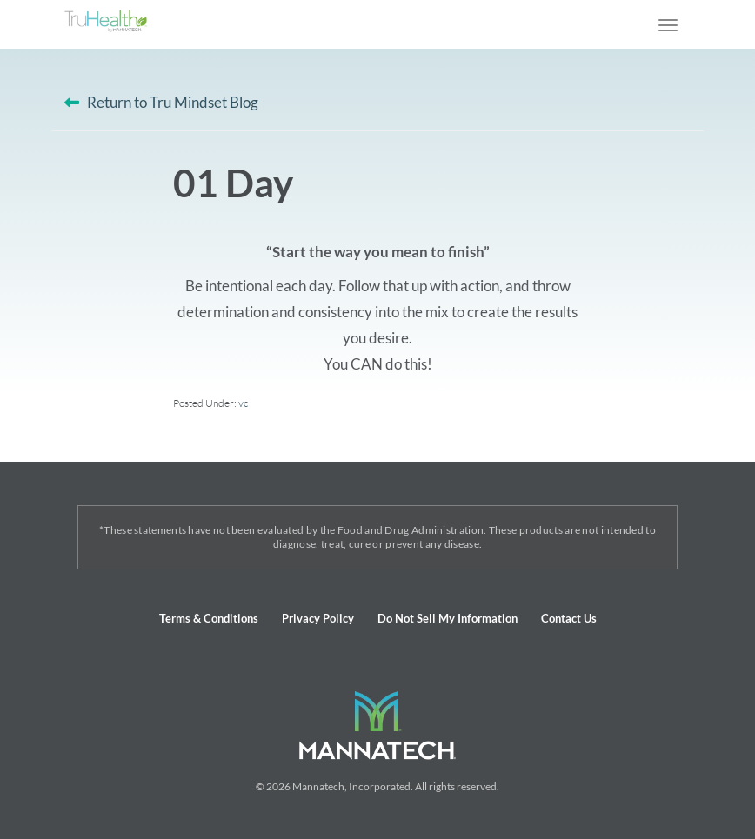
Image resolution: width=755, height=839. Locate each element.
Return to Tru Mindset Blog (172, 102)
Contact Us (569, 618)
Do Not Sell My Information (448, 618)
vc (243, 403)
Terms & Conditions (208, 618)
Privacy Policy (318, 618)
